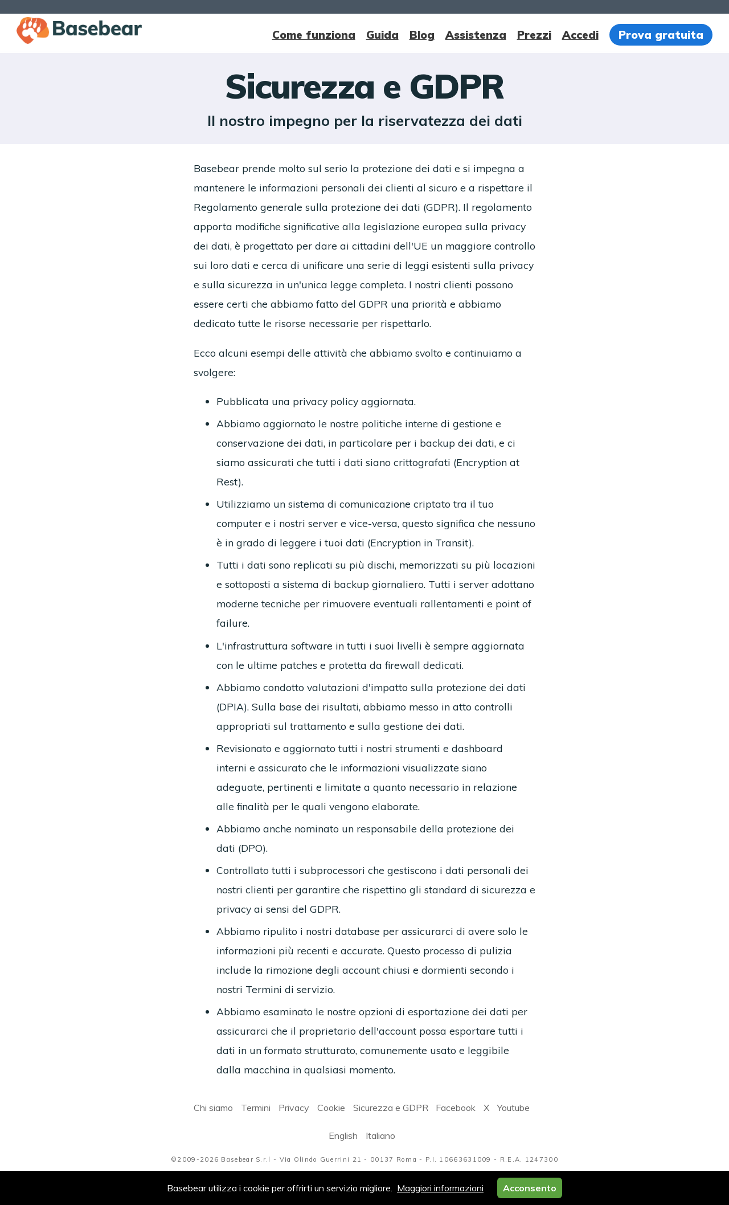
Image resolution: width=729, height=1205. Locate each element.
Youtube (513, 1107)
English (343, 1135)
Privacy (294, 1107)
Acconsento (529, 1188)
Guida (382, 35)
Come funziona (313, 35)
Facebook (456, 1107)
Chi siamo (213, 1107)
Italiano (380, 1135)
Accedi (580, 35)
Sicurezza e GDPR (390, 1107)
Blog (422, 35)
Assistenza (475, 35)
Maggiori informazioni (440, 1188)
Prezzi (534, 35)
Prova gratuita (661, 35)
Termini (256, 1107)
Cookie (331, 1107)
